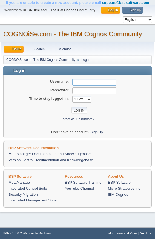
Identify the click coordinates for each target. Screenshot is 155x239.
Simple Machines (39, 233)
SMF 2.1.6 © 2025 (15, 233)
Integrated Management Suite (32, 200)
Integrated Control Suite (27, 188)
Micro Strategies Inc (124, 188)
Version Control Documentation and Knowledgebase (50, 160)
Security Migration (23, 194)
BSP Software (119, 182)
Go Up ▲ (146, 233)
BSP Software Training (83, 182)
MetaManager (19, 182)
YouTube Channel (79, 188)
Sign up (96, 132)
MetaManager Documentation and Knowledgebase (49, 154)
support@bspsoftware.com (125, 3)
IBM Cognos (118, 194)
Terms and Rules (126, 233)
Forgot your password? (77, 119)
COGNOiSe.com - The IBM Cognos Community (72, 34)
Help (110, 233)
